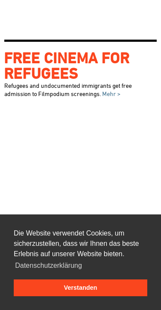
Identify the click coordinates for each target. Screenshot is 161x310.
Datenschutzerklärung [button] (48, 265)
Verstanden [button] (80, 287)
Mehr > (111, 93)
